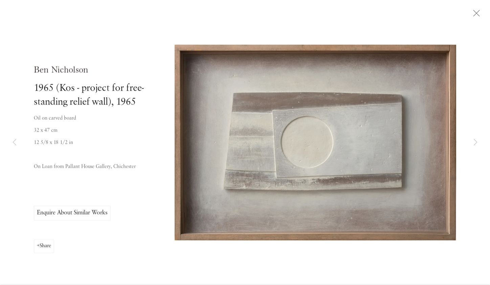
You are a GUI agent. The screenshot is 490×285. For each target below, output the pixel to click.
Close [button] (475, 15)
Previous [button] (14, 142)
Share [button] (45, 247)
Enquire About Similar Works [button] (72, 214)
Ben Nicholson (61, 71)
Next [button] (475, 142)
